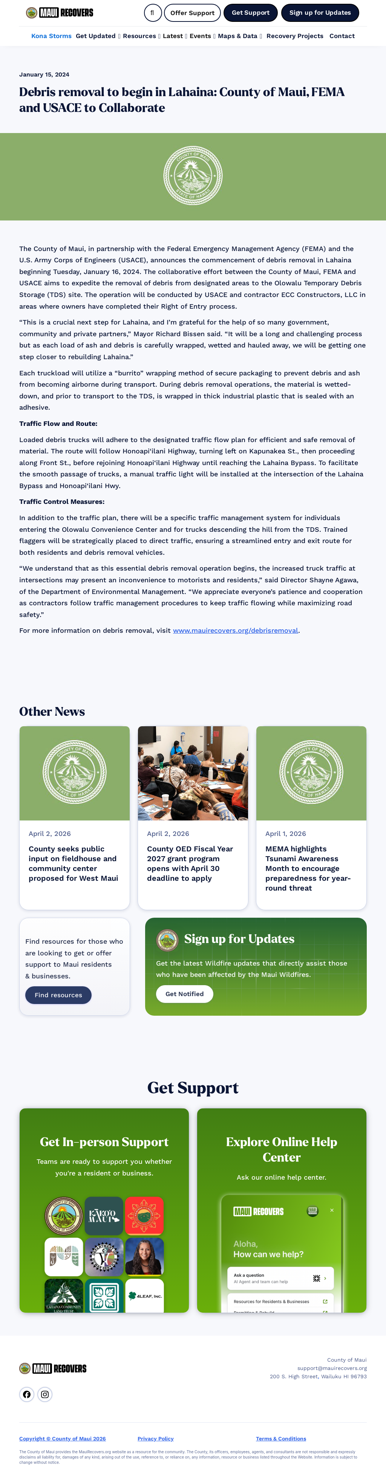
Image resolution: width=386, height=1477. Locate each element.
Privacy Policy (156, 1439)
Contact (342, 36)
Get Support (193, 1088)
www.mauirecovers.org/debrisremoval (235, 630)
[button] (98, 36)
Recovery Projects (295, 36)
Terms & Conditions (281, 1439)
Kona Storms (51, 36)
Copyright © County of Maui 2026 (62, 1439)
